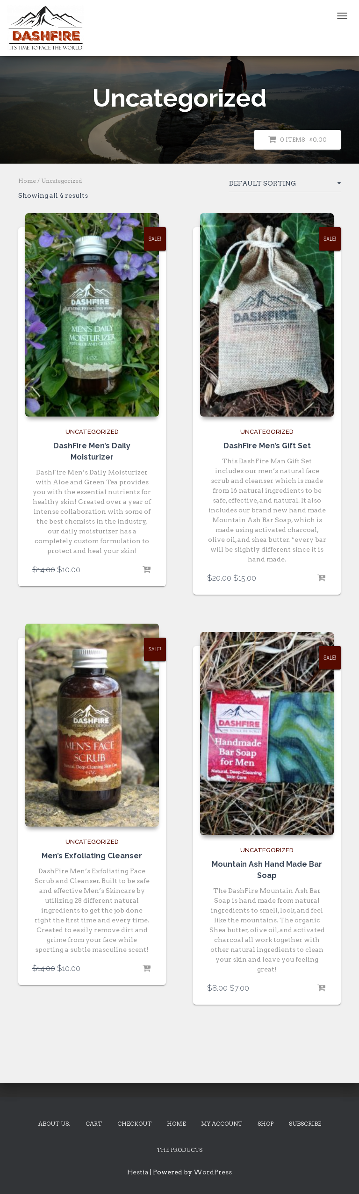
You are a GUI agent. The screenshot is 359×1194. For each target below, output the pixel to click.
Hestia (138, 1172)
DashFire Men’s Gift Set (267, 445)
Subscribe (305, 1123)
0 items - (297, 139)
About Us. (54, 1123)
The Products (179, 1149)
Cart (94, 1123)
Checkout (134, 1123)
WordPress (213, 1172)
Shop (265, 1123)
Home (27, 180)
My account (221, 1123)
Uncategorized (92, 431)
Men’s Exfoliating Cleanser (92, 855)
